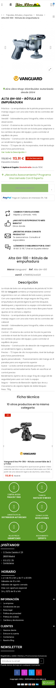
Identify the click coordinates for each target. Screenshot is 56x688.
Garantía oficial (14, 515)
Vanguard (12, 291)
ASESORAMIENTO (42, 536)
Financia (42, 495)
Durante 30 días (42, 516)
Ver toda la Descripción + (13, 152)
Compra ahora (14, 495)
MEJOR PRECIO (14, 536)
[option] (28, 47)
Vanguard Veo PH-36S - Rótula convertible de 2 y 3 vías (27, 463)
